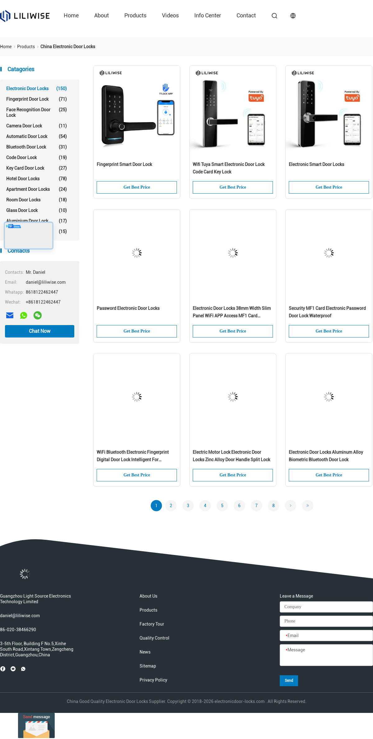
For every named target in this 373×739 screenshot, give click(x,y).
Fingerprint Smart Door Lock (124, 164)
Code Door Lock (36, 157)
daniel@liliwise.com (20, 615)
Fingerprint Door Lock (36, 99)
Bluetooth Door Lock (36, 147)
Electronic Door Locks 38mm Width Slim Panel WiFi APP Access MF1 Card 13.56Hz (232, 312)
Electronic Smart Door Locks (316, 164)
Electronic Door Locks (36, 88)
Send (289, 680)
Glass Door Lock (36, 210)
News (145, 651)
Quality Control (154, 638)
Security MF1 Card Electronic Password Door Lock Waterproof (327, 312)
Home (71, 15)
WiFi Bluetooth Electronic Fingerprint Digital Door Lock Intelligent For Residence (133, 456)
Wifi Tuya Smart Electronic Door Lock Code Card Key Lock (229, 168)
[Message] (326, 655)
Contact (246, 15)
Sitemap (148, 665)
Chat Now (39, 331)
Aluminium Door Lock (36, 221)
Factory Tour (152, 624)
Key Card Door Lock (36, 168)
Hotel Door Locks (36, 178)
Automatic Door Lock (36, 136)
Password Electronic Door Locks (128, 308)
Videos (170, 15)
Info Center (207, 15)
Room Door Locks (36, 200)
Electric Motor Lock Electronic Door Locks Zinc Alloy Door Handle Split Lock (231, 456)
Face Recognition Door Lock (36, 112)
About (101, 15)
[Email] (326, 635)
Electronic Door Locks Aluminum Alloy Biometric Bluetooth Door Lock (326, 456)
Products (135, 15)
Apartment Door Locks (36, 189)
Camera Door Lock (36, 126)
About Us (148, 596)
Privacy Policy (153, 679)
